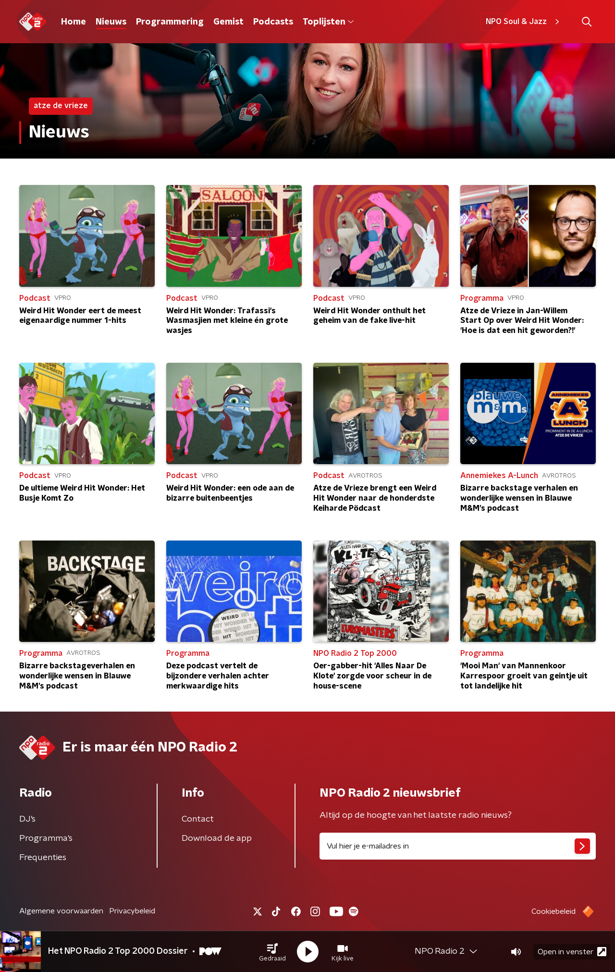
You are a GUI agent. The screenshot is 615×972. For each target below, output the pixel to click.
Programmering (170, 22)
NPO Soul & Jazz (524, 21)
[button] (272, 951)
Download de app (217, 838)
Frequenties (42, 857)
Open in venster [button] (572, 951)
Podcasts (273, 22)
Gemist (228, 22)
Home (73, 22)
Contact (198, 819)
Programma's (46, 838)
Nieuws (111, 22)
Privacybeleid (132, 911)
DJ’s (27, 819)
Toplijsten (328, 22)
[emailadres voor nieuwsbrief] (458, 846)
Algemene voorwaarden (61, 911)
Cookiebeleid (553, 911)
